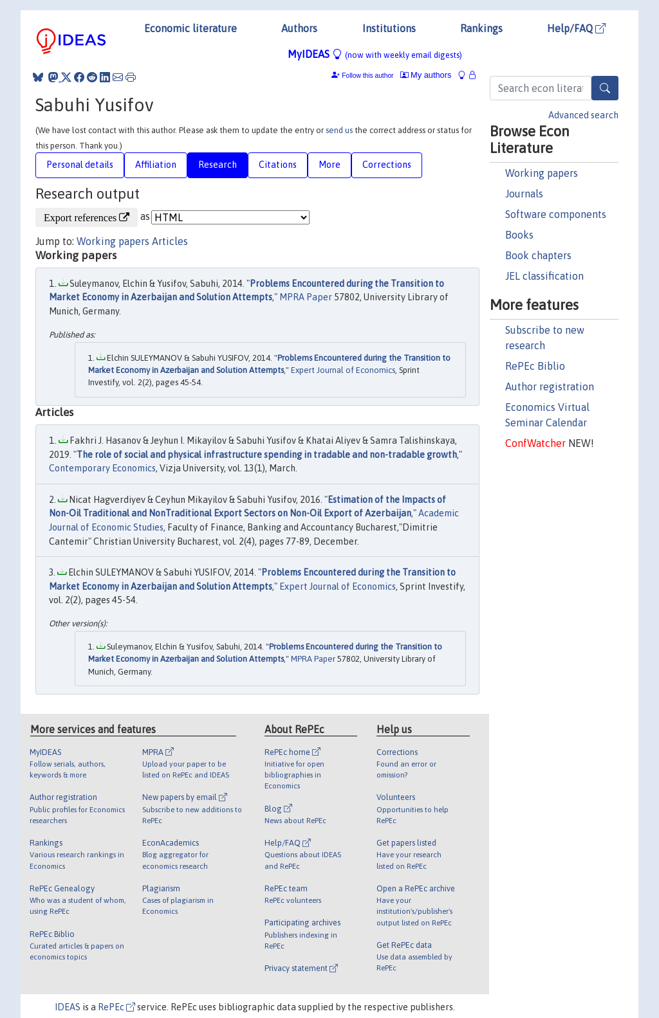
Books (519, 235)
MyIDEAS (375, 54)
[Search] (604, 88)
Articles (170, 241)
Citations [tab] (278, 164)
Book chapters (538, 255)
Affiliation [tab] (155, 164)
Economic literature (190, 28)
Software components (555, 214)
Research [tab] (217, 164)
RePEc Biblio (535, 366)
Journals (524, 193)
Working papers (541, 173)
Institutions (389, 28)
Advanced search (583, 115)
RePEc (116, 1007)
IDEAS (67, 1007)
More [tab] (329, 164)
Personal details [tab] (79, 164)
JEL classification (544, 276)
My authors (426, 75)
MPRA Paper (305, 297)
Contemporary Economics (102, 468)
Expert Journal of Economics (343, 370)
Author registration (549, 386)
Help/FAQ (576, 28)
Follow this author (367, 75)
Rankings (481, 28)
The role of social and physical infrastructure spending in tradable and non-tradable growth (267, 455)
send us (339, 130)
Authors (299, 28)
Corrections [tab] (386, 164)
